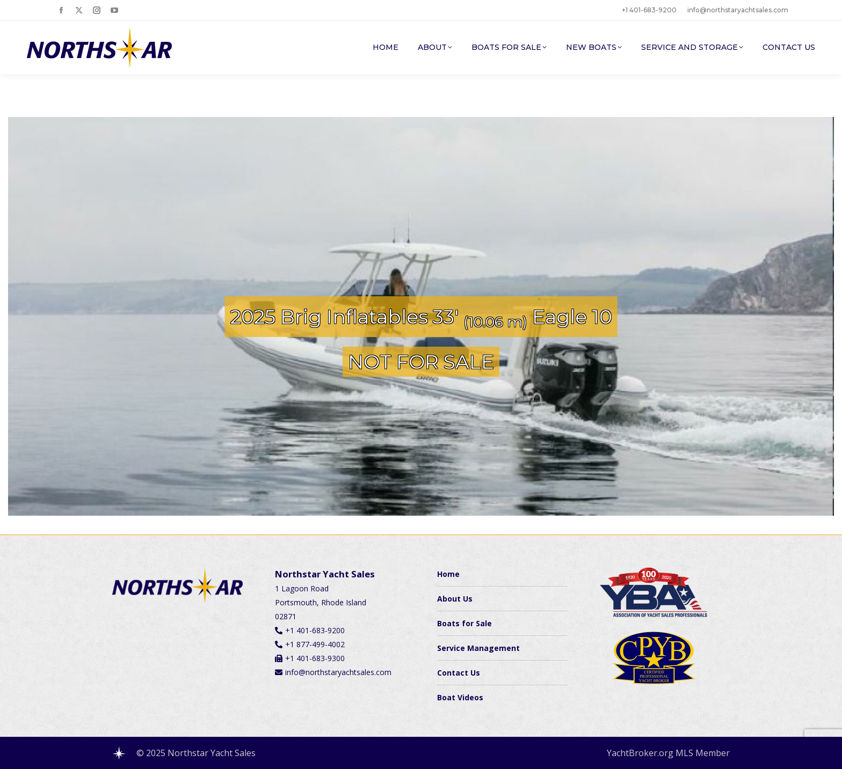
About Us (455, 599)
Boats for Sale (464, 623)
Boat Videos (460, 697)
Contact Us (458, 673)
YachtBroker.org (640, 753)
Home (448, 574)
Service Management (478, 648)
